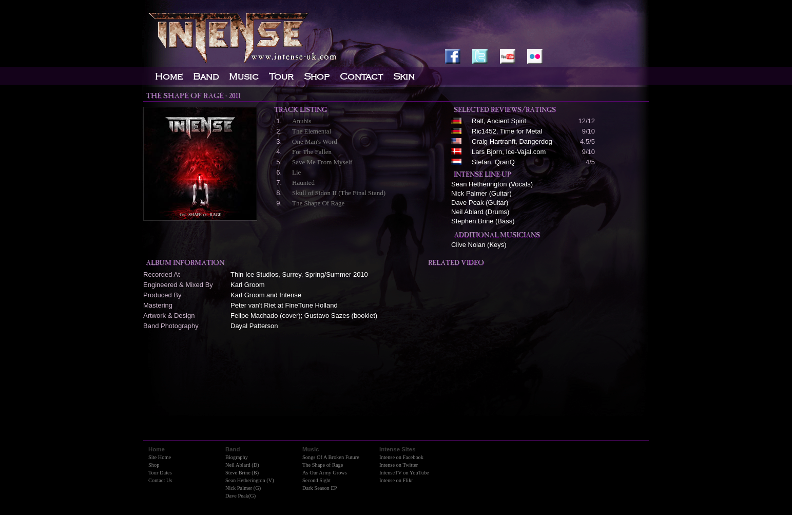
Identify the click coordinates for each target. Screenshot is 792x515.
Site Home (159, 457)
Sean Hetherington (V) (249, 480)
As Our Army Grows (324, 472)
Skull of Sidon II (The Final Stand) (338, 193)
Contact (361, 76)
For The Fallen (312, 152)
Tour (281, 76)
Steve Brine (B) (242, 472)
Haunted (303, 182)
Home (169, 76)
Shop (153, 465)
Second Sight (316, 480)
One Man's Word (314, 141)
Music (244, 76)
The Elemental (311, 131)
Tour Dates (160, 472)
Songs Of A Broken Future (330, 457)
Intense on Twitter (398, 465)
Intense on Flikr (396, 480)
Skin (404, 76)
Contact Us (160, 480)
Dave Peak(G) (240, 496)
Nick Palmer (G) (243, 488)
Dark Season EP (319, 488)
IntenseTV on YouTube (404, 472)
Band (206, 76)
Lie (296, 172)
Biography (236, 457)
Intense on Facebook (401, 457)
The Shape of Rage (322, 465)
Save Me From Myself (322, 162)
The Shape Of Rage (318, 203)
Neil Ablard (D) (242, 465)
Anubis (302, 121)
